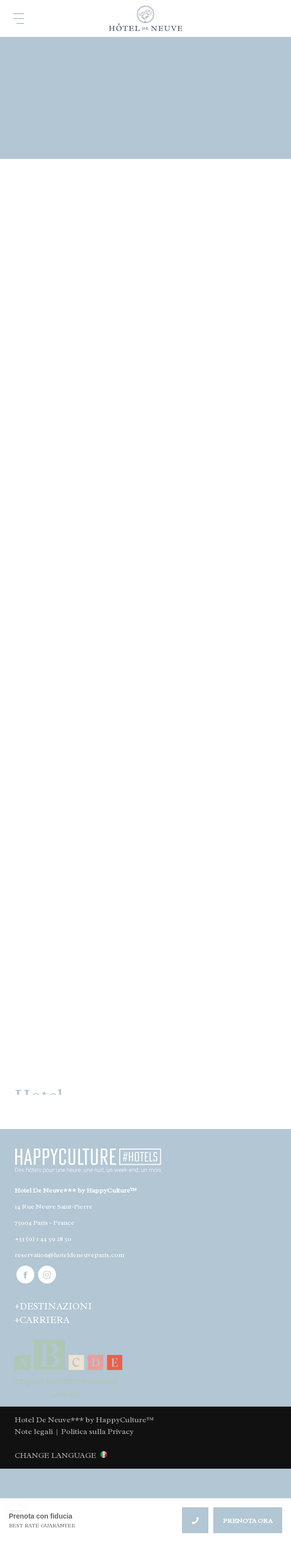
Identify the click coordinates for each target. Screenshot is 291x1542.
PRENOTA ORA (247, 1521)
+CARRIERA (42, 1320)
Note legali (34, 1431)
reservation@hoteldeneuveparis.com (69, 1255)
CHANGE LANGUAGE (55, 1455)
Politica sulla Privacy (97, 1431)
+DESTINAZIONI (53, 1306)
